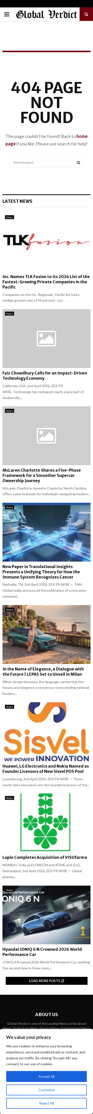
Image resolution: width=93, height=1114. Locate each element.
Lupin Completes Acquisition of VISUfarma (44, 857)
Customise (46, 1090)
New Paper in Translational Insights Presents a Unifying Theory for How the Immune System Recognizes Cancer (41, 571)
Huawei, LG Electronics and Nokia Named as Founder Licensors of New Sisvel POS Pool (45, 769)
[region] (46, 1071)
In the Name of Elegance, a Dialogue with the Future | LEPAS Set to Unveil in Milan (43, 671)
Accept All (46, 1076)
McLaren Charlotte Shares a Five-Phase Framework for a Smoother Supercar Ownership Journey (41, 475)
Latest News (17, 201)
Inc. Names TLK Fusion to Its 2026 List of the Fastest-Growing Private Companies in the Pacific (46, 281)
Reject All (46, 1103)
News (9, 217)
